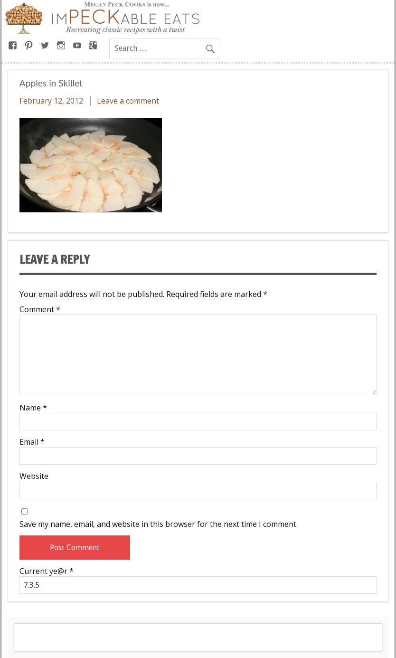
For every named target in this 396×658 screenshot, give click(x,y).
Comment (39, 309)
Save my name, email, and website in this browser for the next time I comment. (158, 524)
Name (33, 407)
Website (33, 476)
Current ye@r (46, 571)
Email (32, 442)
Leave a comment (128, 100)
